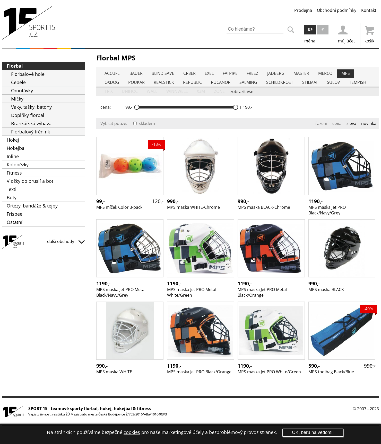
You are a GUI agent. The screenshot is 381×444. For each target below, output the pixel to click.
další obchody (66, 241)
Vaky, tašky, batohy (31, 107)
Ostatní (14, 222)
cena (337, 123)
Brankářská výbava (31, 123)
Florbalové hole (28, 74)
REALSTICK (164, 82)
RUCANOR (220, 82)
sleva (351, 123)
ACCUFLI (112, 73)
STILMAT (310, 82)
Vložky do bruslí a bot (30, 181)
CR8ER (189, 73)
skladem (144, 123)
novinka (368, 123)
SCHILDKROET (279, 82)
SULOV (333, 82)
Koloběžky (18, 164)
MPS (345, 73)
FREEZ (252, 73)
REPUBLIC (192, 82)
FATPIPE (230, 73)
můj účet (346, 33)
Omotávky (22, 90)
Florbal (15, 66)
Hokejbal (16, 148)
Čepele (18, 82)
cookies (132, 432)
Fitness (14, 173)
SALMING (248, 82)
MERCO (325, 73)
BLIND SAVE (163, 73)
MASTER (301, 73)
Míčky (17, 99)
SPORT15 (43, 242)
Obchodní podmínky (336, 10)
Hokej (13, 140)
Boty (11, 197)
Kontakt (368, 10)
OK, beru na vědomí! (313, 432)
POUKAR (136, 82)
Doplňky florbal (27, 115)
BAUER (136, 73)
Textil (12, 189)
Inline (13, 156)
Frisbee (14, 214)
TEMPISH (357, 82)
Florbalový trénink (30, 132)
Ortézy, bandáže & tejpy (32, 206)
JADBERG (275, 73)
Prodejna (303, 10)
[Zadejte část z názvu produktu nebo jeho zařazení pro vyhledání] (255, 29)
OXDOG (112, 82)
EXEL (209, 73)
